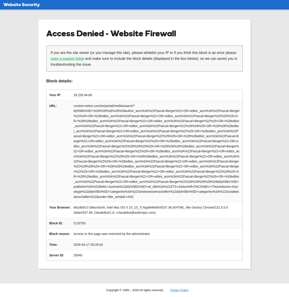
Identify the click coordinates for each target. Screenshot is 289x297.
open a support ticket (67, 58)
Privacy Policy (179, 290)
